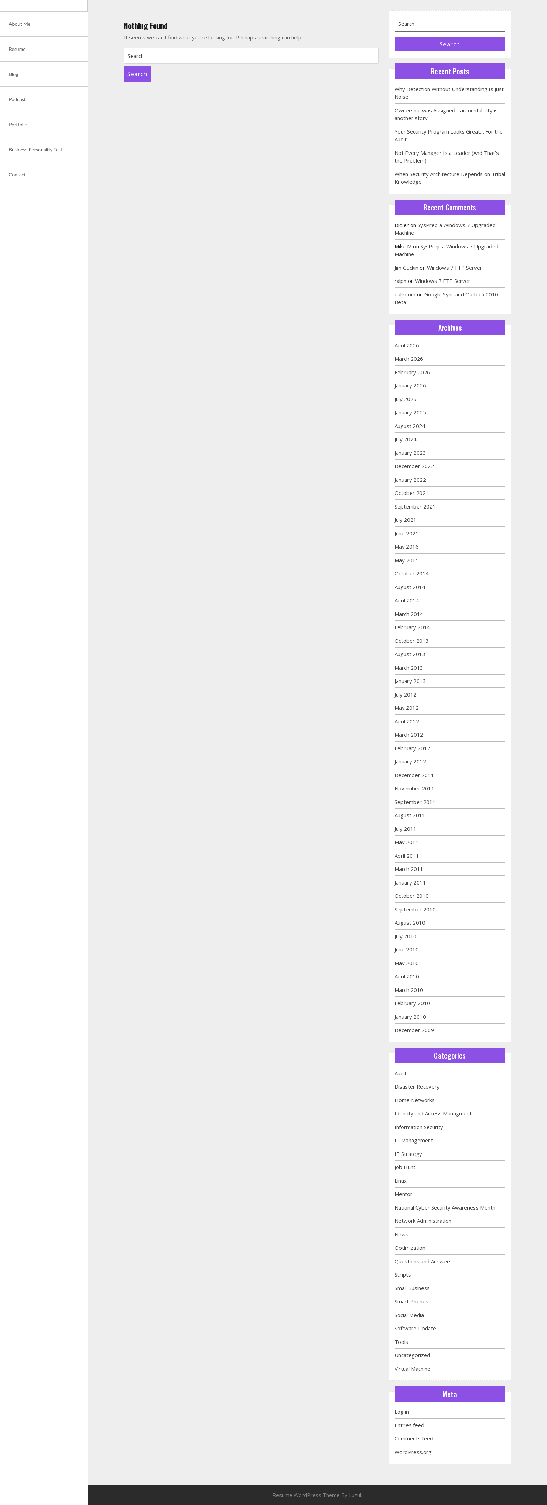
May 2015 (407, 560)
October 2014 (412, 573)
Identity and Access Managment (433, 1113)
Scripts (403, 1274)
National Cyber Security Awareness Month (445, 1207)
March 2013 (409, 667)
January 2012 (410, 761)
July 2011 (406, 828)
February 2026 (412, 372)
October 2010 (412, 895)
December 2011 (414, 775)
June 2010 (407, 949)
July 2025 (406, 399)
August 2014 (410, 587)
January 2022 (410, 479)
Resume (17, 49)
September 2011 (415, 801)
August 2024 (410, 425)
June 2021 (407, 533)
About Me (19, 24)
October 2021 (412, 492)
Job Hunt (405, 1167)
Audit (401, 1073)
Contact (17, 175)
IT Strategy (408, 1153)
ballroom (405, 294)
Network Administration (423, 1220)
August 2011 (410, 815)
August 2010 (410, 922)
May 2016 (407, 546)
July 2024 (406, 439)
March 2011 (409, 868)
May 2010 (407, 963)
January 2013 (410, 680)
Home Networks (415, 1100)
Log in (402, 1411)
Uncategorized (412, 1355)
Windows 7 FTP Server (454, 267)
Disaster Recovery (417, 1086)
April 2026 (407, 345)
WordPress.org (413, 1451)
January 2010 (410, 1016)
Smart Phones (411, 1301)
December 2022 (414, 465)
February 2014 (412, 627)
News (402, 1234)
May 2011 (407, 841)
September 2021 (415, 506)
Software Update (415, 1328)
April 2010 (407, 976)
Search (137, 74)
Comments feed (414, 1438)
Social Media (409, 1314)
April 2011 (407, 855)
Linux (401, 1180)
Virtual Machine (412, 1368)
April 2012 (407, 721)
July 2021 (406, 519)
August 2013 (410, 653)
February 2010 (412, 1003)
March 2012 (409, 734)
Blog (13, 74)
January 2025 (410, 412)
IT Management (414, 1140)
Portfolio (18, 124)
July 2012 (406, 694)
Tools (401, 1341)
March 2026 (409, 358)
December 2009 (414, 1029)
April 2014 (407, 600)
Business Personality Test (35, 149)
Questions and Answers (423, 1261)
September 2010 (415, 909)
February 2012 (412, 748)
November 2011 (414, 788)
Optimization (410, 1247)
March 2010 (409, 989)
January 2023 (410, 452)
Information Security (419, 1126)
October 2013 (412, 640)
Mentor (403, 1193)
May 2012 (407, 707)
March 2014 (409, 613)
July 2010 (406, 936)
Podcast (17, 99)
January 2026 (410, 385)
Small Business (412, 1288)
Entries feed (409, 1425)
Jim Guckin (406, 267)
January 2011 (410, 882)
